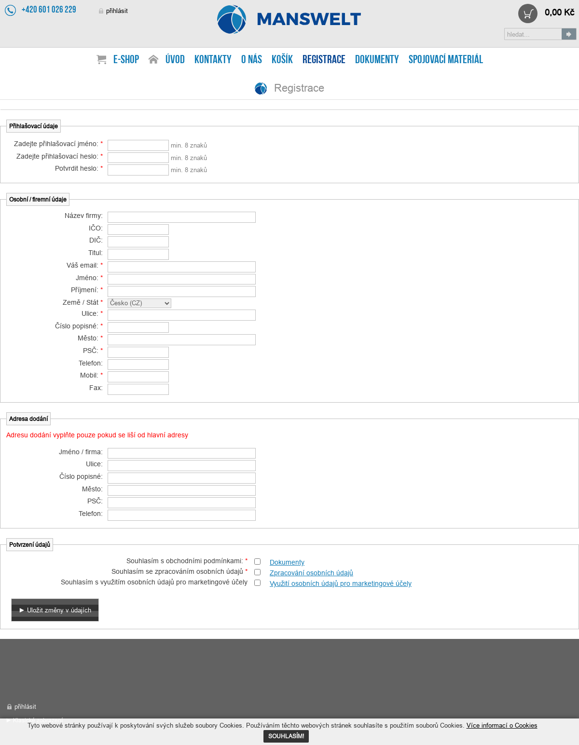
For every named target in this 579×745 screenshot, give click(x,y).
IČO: (96, 228)
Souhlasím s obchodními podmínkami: (187, 561)
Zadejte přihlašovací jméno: (58, 144)
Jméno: (89, 278)
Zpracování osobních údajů (311, 573)
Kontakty (213, 60)
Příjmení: (87, 290)
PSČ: (93, 350)
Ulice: (92, 313)
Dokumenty (287, 562)
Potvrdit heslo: (79, 168)
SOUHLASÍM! (286, 736)
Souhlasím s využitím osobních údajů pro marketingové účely (154, 582)
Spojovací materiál (446, 60)
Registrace (289, 19)
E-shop (126, 60)
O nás (251, 60)
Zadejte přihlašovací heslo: (59, 156)
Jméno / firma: (81, 452)
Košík (282, 60)
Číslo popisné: (79, 326)
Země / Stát (83, 302)
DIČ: (96, 240)
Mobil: (91, 375)
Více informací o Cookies (502, 725)
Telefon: (91, 363)
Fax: (96, 388)
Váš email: (85, 265)
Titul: (95, 253)
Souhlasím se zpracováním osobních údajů (179, 571)
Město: (90, 338)
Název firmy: (84, 215)
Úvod (175, 60)
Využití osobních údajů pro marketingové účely (341, 583)
